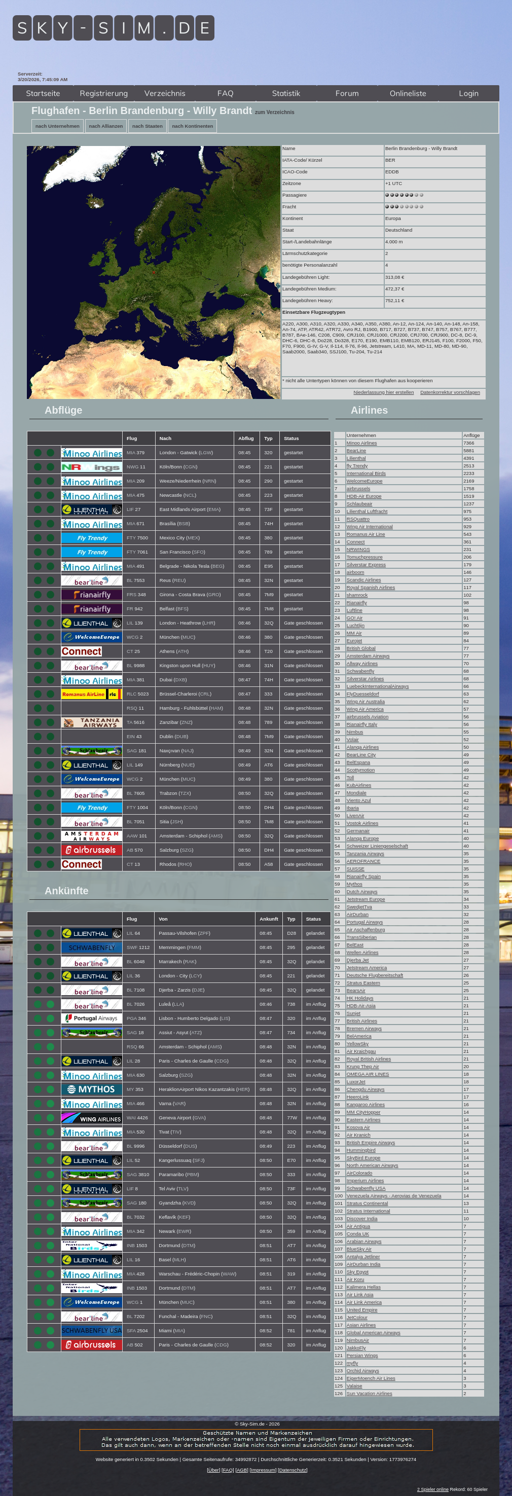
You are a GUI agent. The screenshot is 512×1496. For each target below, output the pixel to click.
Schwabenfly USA (366, 1188)
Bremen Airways (364, 1028)
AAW (132, 835)
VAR (179, 1103)
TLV (182, 1188)
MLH (179, 1259)
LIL (130, 623)
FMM (194, 947)
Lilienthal (356, 458)
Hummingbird (361, 1150)
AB (130, 850)
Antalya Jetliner (363, 1256)
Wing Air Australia (366, 701)
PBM (192, 1174)
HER (243, 1089)
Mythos (354, 884)
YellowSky (358, 1043)
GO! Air (354, 618)
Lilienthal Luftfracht (367, 511)
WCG (132, 637)
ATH (182, 651)
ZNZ (186, 722)
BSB (184, 523)
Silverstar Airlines (365, 678)
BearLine (356, 450)
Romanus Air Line (366, 534)
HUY (208, 665)
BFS (182, 608)
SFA (131, 1330)
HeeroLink (358, 1097)
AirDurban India (364, 1264)
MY (130, 1089)
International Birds (366, 473)
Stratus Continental (367, 1203)
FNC (206, 1316)
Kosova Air (358, 1127)
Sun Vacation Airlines (369, 1393)
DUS (190, 1146)
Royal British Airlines (369, 1059)
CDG (221, 1061)
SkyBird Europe (364, 1157)
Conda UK (358, 1233)
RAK (190, 961)
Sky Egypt (358, 1271)
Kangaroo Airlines (366, 1104)
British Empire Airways (371, 1142)
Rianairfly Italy (362, 724)
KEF (184, 1217)
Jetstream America (367, 967)
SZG (186, 850)
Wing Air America (365, 709)
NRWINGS (358, 549)
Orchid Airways (363, 1370)
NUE (188, 765)
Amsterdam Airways (368, 656)
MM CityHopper (364, 1112)
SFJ (198, 1160)
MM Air (354, 633)
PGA (132, 1018)
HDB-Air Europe (364, 496)
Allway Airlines (362, 663)
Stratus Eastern (363, 983)
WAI (131, 1117)
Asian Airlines (361, 1325)
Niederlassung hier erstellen (384, 392)
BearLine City (361, 754)
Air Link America (364, 1302)
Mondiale (357, 792)
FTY (131, 537)
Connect (356, 541)
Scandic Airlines (364, 579)
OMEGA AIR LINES (368, 1074)
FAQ (228, 1470)
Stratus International (368, 1211)
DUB (181, 736)
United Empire (362, 1309)
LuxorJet (356, 1081)
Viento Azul (359, 800)
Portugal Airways (365, 922)
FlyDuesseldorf (363, 694)
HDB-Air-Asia (361, 1005)
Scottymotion (361, 770)
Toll (350, 777)
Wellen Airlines (363, 952)
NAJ (187, 750)
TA (129, 722)
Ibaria (353, 808)
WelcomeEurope (365, 481)
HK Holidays (360, 998)
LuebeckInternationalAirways (378, 686)
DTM (188, 1245)
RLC (131, 694)
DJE (198, 990)
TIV (176, 1132)
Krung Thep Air (363, 1066)
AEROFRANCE (364, 861)
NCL (190, 495)
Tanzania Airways (365, 853)
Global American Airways (373, 1332)
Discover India (362, 1218)
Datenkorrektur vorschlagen (450, 392)
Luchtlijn (355, 625)
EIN (131, 736)
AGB (242, 1470)
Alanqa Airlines (363, 747)
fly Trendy (357, 465)
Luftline (354, 610)
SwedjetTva (359, 906)
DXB (180, 679)
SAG (132, 750)
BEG (217, 566)
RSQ (132, 708)
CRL (205, 694)
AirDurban (358, 914)
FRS (131, 594)
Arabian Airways (364, 1241)
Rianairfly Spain (364, 876)
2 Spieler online (433, 1489)
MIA (131, 452)
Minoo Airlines (362, 443)
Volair (353, 739)
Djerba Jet (358, 960)
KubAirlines (359, 785)
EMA (213, 509)
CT (130, 651)
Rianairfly (357, 602)
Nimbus (355, 732)
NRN (209, 481)
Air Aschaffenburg (366, 929)
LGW (205, 452)
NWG (132, 466)
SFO (199, 552)
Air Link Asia (360, 1294)
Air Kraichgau (361, 1051)
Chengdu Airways (366, 1089)
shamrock (357, 595)
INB (131, 1245)
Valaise (354, 1386)
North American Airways (372, 1165)
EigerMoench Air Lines (371, 1378)
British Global (361, 648)
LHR (208, 623)
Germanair (358, 830)
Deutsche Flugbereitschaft (375, 975)
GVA (199, 1117)
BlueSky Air (359, 1249)
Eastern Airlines (364, 1119)
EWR (184, 1231)
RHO (184, 864)
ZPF (204, 933)
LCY (195, 975)
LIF (130, 509)
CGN (190, 466)
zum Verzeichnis (275, 112)
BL (129, 580)
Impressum (263, 1470)
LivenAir (355, 815)
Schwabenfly (360, 671)
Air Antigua (358, 1226)
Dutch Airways (362, 891)
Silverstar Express (366, 564)
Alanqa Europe (363, 838)
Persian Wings (362, 1355)
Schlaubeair (360, 503)
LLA (178, 1004)
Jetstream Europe (366, 899)
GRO (214, 594)
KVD (189, 1203)
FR (130, 608)
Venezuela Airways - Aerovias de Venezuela (394, 1195)
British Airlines (362, 1021)
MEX (193, 537)
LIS (224, 1018)
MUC (188, 637)
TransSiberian (362, 937)
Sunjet (353, 1013)
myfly (352, 1363)
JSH (176, 821)
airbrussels (358, 488)
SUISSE (355, 868)
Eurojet (354, 640)
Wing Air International (370, 526)
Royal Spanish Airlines (371, 587)
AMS (215, 835)
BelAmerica (359, 1036)
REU (179, 580)
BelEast (355, 944)
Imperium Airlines (365, 1180)
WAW (229, 1273)
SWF (132, 947)
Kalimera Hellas (364, 1287)
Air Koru (355, 1279)
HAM (216, 708)
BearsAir (356, 990)
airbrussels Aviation (367, 716)
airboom (355, 572)
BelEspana (358, 762)
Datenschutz (292, 1470)
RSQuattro (358, 519)
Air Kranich (359, 1135)
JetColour (357, 1317)
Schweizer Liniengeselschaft (377, 846)
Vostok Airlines (362, 823)
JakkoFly (356, 1348)
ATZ (195, 1032)
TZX (184, 793)
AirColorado (360, 1173)
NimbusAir (358, 1340)
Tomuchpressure (365, 557)
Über (213, 1470)
